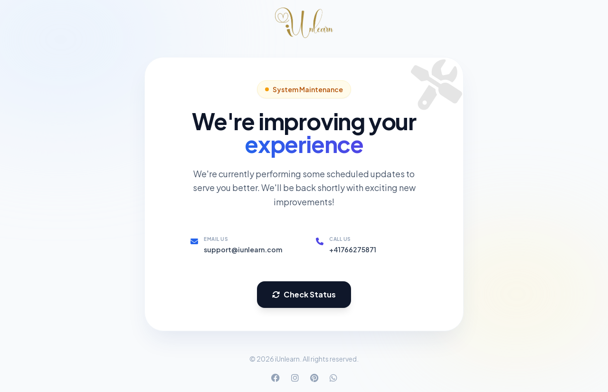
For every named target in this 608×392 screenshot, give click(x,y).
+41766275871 (352, 249)
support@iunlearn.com (243, 249)
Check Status (304, 294)
